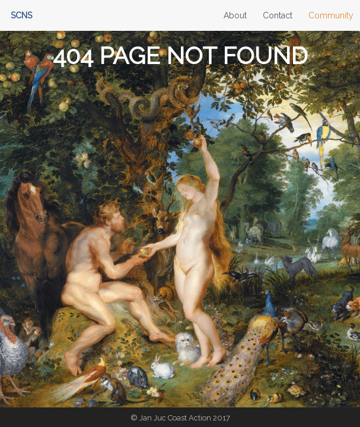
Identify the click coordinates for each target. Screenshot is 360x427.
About (235, 15)
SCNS (21, 15)
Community (330, 15)
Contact (277, 15)
